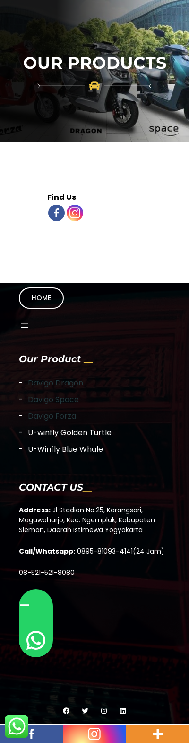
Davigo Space (53, 399)
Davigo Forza (52, 416)
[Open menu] (24, 325)
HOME (41, 298)
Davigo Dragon (55, 382)
